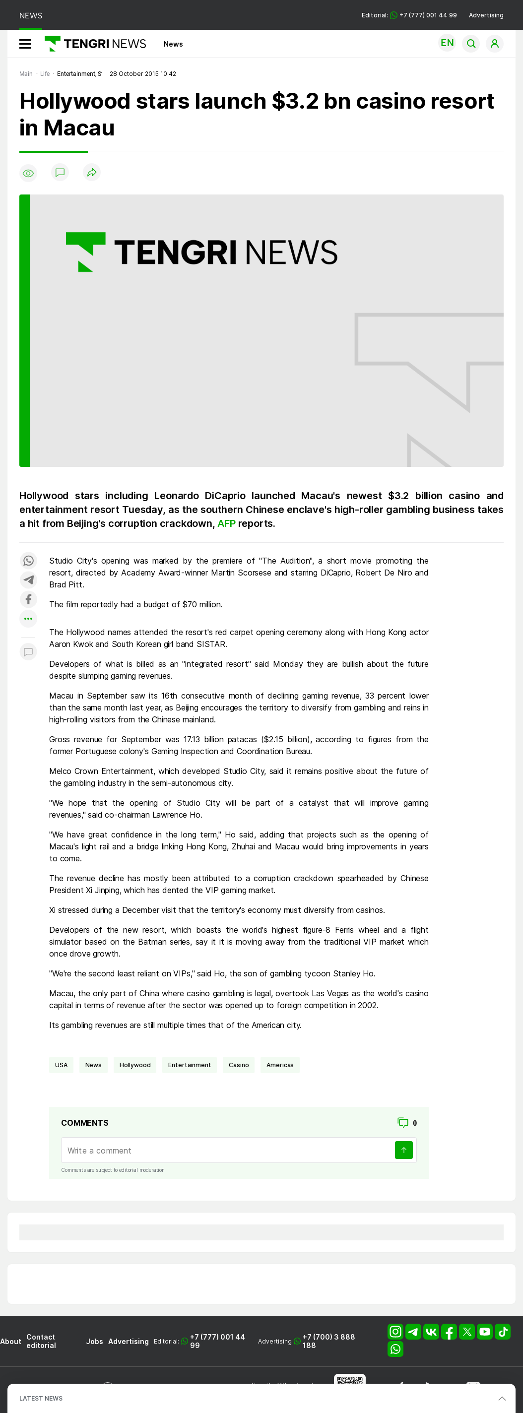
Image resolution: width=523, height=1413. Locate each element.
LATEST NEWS (41, 1398)
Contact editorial (41, 1341)
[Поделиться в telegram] (28, 580)
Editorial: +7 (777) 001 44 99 (409, 15)
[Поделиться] (92, 173)
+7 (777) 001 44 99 (217, 1341)
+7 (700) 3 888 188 (329, 1341)
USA (61, 1065)
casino (239, 1065)
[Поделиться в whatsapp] (28, 561)
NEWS (30, 15)
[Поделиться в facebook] (28, 600)
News (173, 44)
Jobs (94, 1341)
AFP (227, 523)
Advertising (486, 15)
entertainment (189, 1065)
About (10, 1341)
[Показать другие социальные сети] (28, 619)
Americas (280, 1065)
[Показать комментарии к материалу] (28, 652)
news (93, 1065)
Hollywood (135, 1065)
